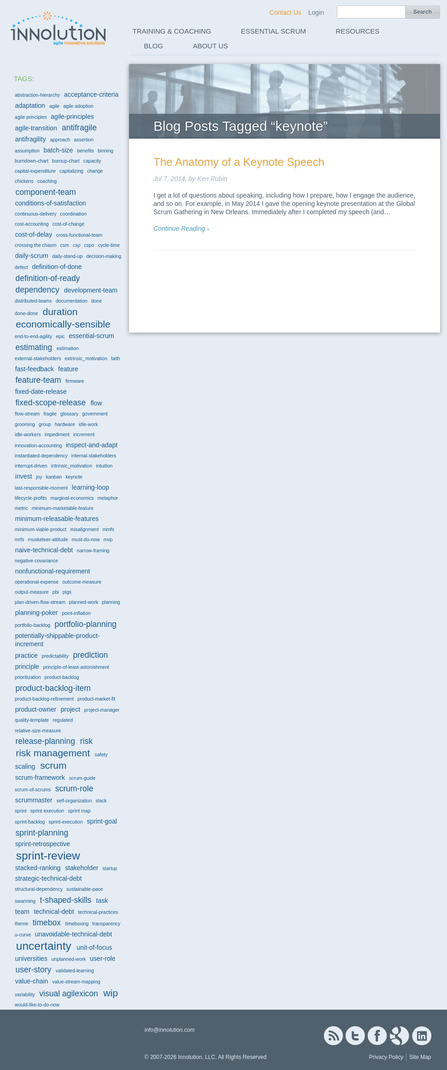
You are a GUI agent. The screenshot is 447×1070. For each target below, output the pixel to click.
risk (86, 741)
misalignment (84, 529)
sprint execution (47, 810)
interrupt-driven (31, 465)
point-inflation (76, 613)
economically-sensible (63, 324)
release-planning (45, 741)
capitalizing (71, 171)
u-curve (23, 934)
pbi (56, 592)
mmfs (108, 529)
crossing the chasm (35, 245)
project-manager (101, 710)
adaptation (30, 105)
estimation (68, 348)
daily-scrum (31, 255)
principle (27, 666)
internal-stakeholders (93, 455)
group (45, 424)
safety (100, 754)
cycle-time (109, 245)
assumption (27, 150)
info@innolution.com (169, 1030)
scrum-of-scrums (33, 789)
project (70, 709)
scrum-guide (82, 778)
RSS (333, 1035)
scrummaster (34, 800)
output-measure (32, 592)
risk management (53, 753)
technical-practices (98, 912)
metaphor (108, 498)
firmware (74, 381)
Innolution (59, 28)
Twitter (355, 1035)
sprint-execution (66, 821)
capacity (92, 161)
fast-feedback (34, 369)
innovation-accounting (38, 445)
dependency (37, 289)
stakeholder (81, 867)
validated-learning (75, 970)
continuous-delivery (35, 213)
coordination (73, 213)
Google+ (399, 1035)
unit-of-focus (94, 947)
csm (64, 245)
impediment (57, 434)
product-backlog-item (52, 688)
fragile (50, 413)
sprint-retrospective (42, 844)
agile (54, 106)
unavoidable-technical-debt (73, 934)
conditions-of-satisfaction (50, 203)
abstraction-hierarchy (37, 95)
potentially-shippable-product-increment (57, 640)
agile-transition (36, 128)
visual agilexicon (68, 993)
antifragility (30, 139)
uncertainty (43, 946)
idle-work (88, 424)
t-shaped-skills (65, 900)
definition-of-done (57, 266)
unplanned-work (69, 959)
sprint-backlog (30, 821)
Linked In (421, 1035)
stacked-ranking (38, 867)
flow (96, 403)
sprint (21, 810)
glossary (69, 413)
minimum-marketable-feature (63, 508)
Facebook (377, 1035)
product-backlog (62, 677)
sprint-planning (41, 832)
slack (101, 800)
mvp (107, 539)
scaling (25, 766)
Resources (358, 31)
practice (26, 655)
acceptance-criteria (91, 94)
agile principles (31, 117)
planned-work (83, 602)
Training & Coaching (172, 31)
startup (109, 868)
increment (83, 434)
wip (110, 993)
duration (59, 311)
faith (115, 358)
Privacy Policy (386, 1057)
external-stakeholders (38, 358)
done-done (26, 313)
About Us (210, 46)
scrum (53, 765)
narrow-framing (93, 550)
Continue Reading (179, 228)
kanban (54, 476)
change (95, 171)
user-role (102, 958)
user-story (33, 969)
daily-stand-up (67, 256)
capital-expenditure (35, 171)
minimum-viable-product (40, 529)
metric (21, 508)
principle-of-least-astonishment (76, 667)
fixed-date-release (41, 391)
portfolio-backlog (32, 625)
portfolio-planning (86, 624)
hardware (65, 424)
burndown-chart (31, 161)
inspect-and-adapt (92, 445)
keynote (73, 476)
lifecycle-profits (31, 498)
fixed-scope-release (50, 402)
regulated (63, 720)
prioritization (28, 677)
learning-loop (90, 487)
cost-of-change (68, 224)
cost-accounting (32, 224)
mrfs (19, 539)
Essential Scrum (273, 31)
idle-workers (28, 434)
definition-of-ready (47, 278)
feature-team (38, 380)
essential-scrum (91, 335)
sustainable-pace (84, 889)
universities (31, 958)
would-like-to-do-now (37, 1004)
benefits (85, 150)
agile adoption (78, 106)
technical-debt (54, 911)
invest (23, 476)
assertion (84, 139)
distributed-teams (33, 301)
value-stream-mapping (76, 981)
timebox (47, 922)
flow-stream (27, 413)
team (22, 911)
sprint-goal (102, 821)
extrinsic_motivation (86, 358)
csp (76, 245)
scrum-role (74, 788)
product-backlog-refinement (44, 699)
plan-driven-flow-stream (40, 602)
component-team (45, 192)
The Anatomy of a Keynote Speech (238, 162)
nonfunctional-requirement (52, 571)
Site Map (420, 1057)
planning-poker (36, 612)
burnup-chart (66, 161)
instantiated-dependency (41, 455)
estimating (33, 347)
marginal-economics (72, 498)
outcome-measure (81, 582)
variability (25, 994)
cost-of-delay (33, 234)
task (102, 900)
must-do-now (86, 539)
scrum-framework (40, 777)
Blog (153, 46)
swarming (25, 901)
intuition (104, 465)
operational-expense (37, 582)
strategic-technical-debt (48, 878)
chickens (24, 181)
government (94, 413)
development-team (91, 290)
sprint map (79, 810)
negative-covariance (36, 560)
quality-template (32, 720)
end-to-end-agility (33, 336)
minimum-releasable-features (57, 518)
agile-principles (72, 116)
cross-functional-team (79, 235)
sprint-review (48, 855)
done (96, 301)
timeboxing (77, 923)
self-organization (74, 800)
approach (60, 139)
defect (21, 267)
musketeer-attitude (48, 539)
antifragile (79, 127)
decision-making (103, 256)
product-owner (36, 709)
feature (68, 369)
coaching (47, 181)
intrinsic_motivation (71, 465)
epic (60, 336)
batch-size (58, 150)
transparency (106, 923)
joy (39, 476)
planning (111, 602)
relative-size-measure (38, 730)
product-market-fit (96, 699)
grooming (25, 424)
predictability (55, 656)
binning (105, 150)
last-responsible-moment (41, 488)
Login (316, 12)
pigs (67, 592)
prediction (90, 655)
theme (21, 923)
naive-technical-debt (44, 550)
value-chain (31, 981)
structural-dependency (39, 889)
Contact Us (285, 12)
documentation (72, 301)
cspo (89, 245)
